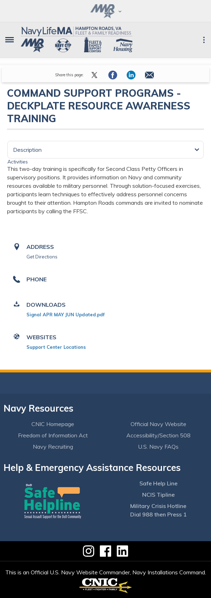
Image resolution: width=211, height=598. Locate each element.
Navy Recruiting (53, 446)
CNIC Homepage (52, 423)
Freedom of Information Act (53, 435)
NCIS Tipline (158, 494)
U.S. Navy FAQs (158, 446)
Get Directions (42, 256)
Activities (17, 162)
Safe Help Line (158, 483)
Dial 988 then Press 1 (158, 514)
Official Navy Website (158, 423)
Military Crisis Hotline (158, 505)
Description (27, 149)
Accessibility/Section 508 (158, 435)
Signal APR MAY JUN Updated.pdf (65, 314)
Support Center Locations (56, 347)
